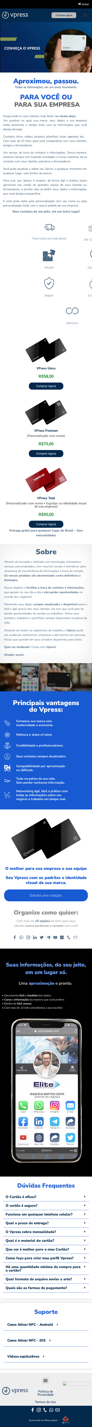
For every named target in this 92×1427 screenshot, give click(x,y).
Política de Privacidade (46, 1393)
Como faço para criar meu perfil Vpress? (40, 1258)
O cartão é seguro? (21, 1205)
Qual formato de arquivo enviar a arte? (39, 1279)
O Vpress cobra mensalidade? (31, 1231)
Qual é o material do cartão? (30, 1240)
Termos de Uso (45, 1402)
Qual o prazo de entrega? (27, 1223)
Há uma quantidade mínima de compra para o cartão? (43, 1268)
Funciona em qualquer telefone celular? (39, 1214)
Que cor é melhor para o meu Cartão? (37, 1249)
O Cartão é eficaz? (21, 1196)
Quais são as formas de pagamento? (36, 1288)
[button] (85, 15)
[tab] (46, 1325)
